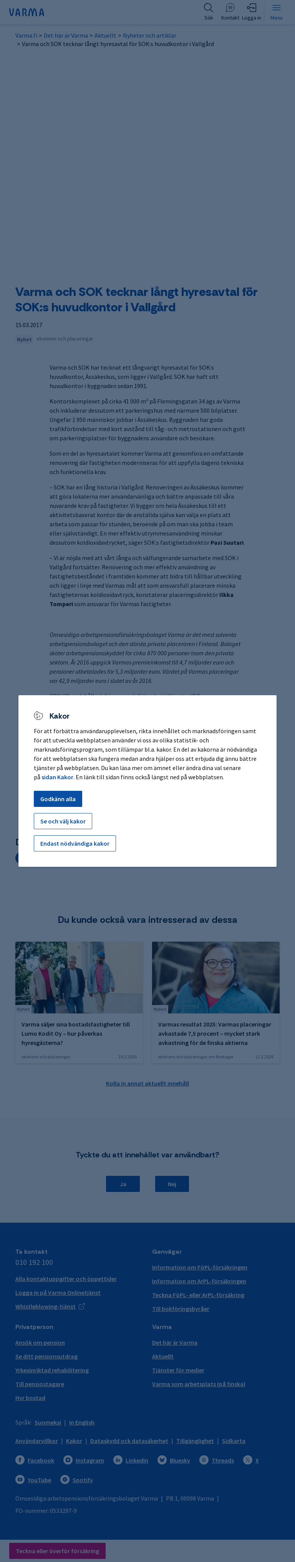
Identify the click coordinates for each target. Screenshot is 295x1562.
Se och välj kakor (63, 821)
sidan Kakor (57, 777)
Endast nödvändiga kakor (74, 843)
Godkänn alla (58, 799)
